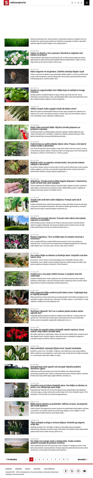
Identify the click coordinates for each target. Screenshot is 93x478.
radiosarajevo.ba (25, 472)
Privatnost (37, 469)
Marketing (8, 469)
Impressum (18, 469)
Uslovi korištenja (49, 469)
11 (67, 459)
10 (63, 459)
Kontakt (27, 469)
